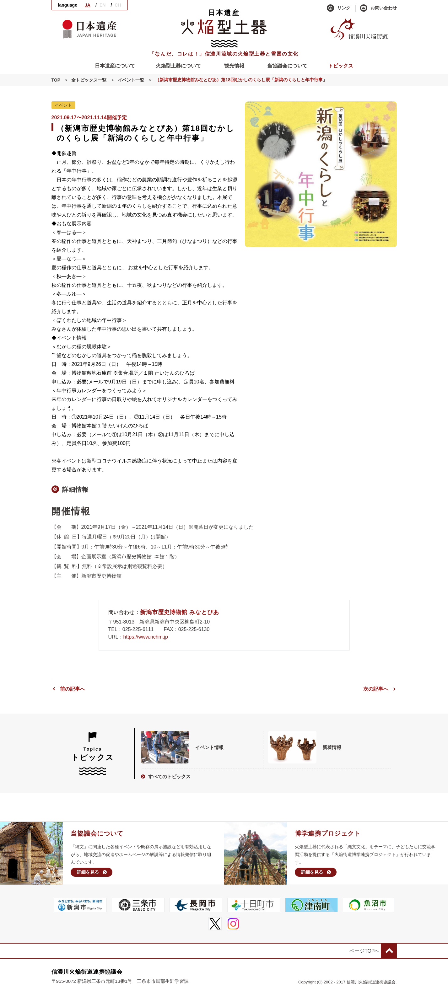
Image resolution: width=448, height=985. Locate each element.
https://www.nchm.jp (145, 637)
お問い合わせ (378, 8)
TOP (56, 80)
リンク (338, 8)
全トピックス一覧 (88, 80)
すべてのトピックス (166, 776)
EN (102, 5)
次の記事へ (380, 689)
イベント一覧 (131, 80)
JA (87, 5)
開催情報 (71, 511)
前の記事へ (68, 689)
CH (118, 5)
